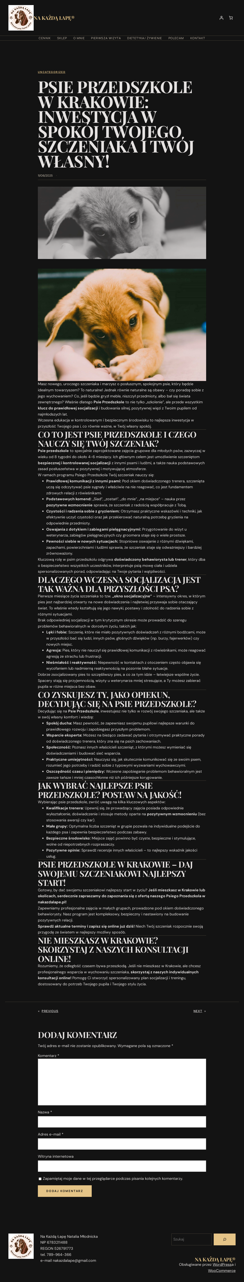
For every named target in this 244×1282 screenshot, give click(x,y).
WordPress (222, 1264)
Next (198, 1011)
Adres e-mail (51, 1134)
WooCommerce (222, 1270)
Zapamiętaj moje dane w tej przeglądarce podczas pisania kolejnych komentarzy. (113, 1178)
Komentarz (48, 1055)
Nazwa (45, 1112)
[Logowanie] (221, 18)
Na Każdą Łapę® (54, 17)
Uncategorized (51, 72)
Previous (50, 1011)
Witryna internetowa (56, 1156)
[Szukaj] (225, 1239)
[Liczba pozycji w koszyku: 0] (231, 18)
